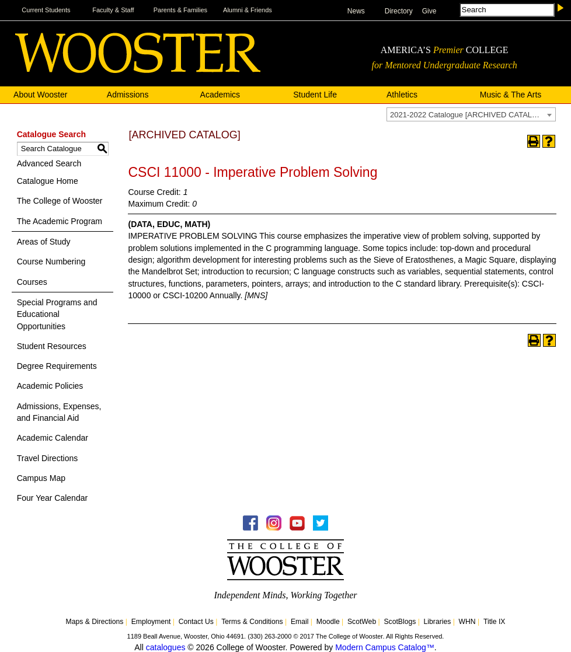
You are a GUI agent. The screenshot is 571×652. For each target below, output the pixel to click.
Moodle (328, 622)
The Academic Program (59, 221)
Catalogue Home (47, 181)
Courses (32, 282)
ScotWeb (361, 622)
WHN (467, 622)
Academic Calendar (52, 437)
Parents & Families (180, 9)
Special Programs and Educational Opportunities (57, 314)
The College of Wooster (60, 200)
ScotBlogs (400, 622)
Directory (399, 11)
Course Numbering (51, 261)
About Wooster (40, 94)
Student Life (315, 94)
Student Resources (51, 346)
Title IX (494, 622)
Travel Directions (47, 458)
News (356, 11)
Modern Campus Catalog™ (384, 647)
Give (429, 11)
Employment (151, 622)
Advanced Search (49, 163)
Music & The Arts (511, 94)
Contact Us (196, 622)
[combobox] (471, 114)
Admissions (128, 94)
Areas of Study (44, 241)
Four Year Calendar (52, 498)
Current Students (46, 9)
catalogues (166, 647)
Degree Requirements (57, 366)
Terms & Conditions (252, 622)
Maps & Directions (95, 622)
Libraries (437, 622)
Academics (220, 94)
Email (299, 622)
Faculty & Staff (113, 9)
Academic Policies (50, 385)
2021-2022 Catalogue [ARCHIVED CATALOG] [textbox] (468, 114)
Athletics (402, 94)
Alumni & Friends (247, 9)
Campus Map (41, 478)
